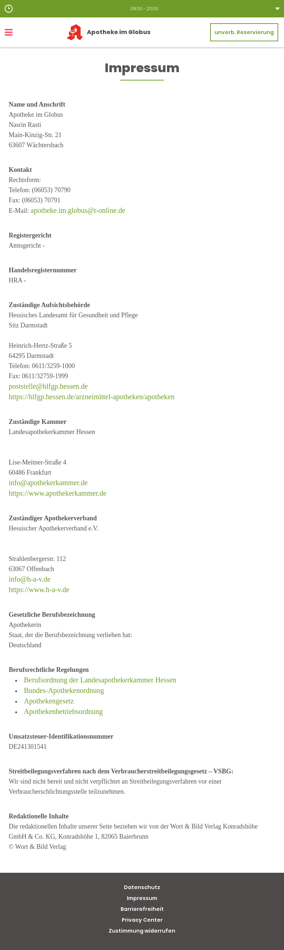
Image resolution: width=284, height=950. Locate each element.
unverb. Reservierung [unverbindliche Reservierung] (244, 32)
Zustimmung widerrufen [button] (142, 930)
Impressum (142, 898)
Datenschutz (142, 887)
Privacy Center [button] (142, 920)
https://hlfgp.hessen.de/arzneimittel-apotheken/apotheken (92, 397)
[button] (142, 8)
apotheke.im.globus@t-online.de (78, 210)
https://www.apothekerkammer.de (57, 493)
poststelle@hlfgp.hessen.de (48, 386)
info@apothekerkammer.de (48, 483)
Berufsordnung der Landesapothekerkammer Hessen (100, 680)
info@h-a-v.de (29, 579)
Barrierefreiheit (142, 909)
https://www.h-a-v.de (39, 590)
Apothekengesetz (49, 701)
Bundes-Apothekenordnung (64, 690)
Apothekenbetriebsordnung (63, 711)
